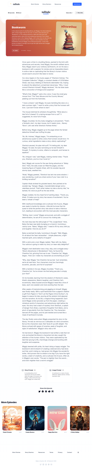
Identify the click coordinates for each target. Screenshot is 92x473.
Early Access (77, 4)
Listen (15, 50)
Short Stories (35, 4)
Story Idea (79, 12)
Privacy (60, 452)
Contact (69, 452)
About (18, 12)
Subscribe (69, 13)
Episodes (11, 12)
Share (29, 50)
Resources (58, 4)
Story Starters (47, 4)
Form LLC (51, 461)
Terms (51, 452)
